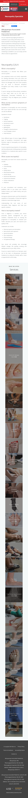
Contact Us (14, 754)
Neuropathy (6, 24)
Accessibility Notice (20, 750)
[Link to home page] (12, 9)
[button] (14, 4)
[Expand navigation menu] (26, 9)
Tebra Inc (14, 746)
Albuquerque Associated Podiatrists (9, 23)
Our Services (22, 23)
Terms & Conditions (8, 750)
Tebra (20, 792)
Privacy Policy (21, 746)
